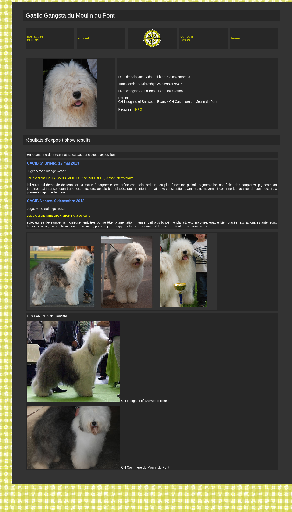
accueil (83, 38)
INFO (138, 109)
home (235, 38)
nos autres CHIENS (35, 38)
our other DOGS (187, 38)
